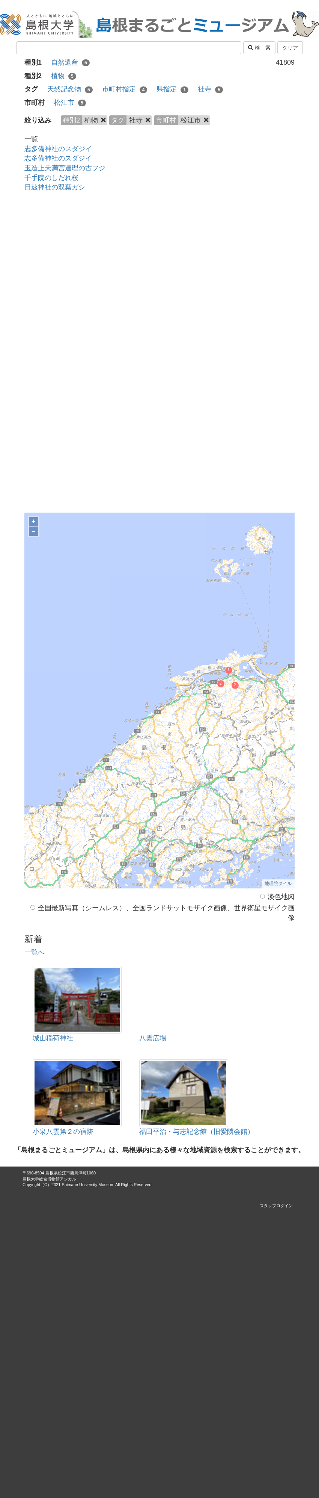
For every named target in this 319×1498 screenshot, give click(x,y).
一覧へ (34, 952)
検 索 (259, 48)
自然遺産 (70, 62)
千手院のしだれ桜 (51, 178)
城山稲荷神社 (53, 1038)
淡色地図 (277, 896)
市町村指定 (124, 89)
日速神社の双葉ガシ (54, 187)
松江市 (70, 102)
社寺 (210, 89)
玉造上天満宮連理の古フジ (64, 168)
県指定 (172, 89)
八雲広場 (152, 1038)
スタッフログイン (276, 1205)
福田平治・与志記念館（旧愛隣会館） (196, 1131)
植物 (63, 76)
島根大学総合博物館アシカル (49, 1179)
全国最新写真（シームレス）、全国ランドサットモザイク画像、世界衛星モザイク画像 (162, 912)
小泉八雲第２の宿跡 (63, 1131)
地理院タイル (278, 883)
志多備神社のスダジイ (58, 149)
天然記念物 (70, 89)
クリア (290, 48)
